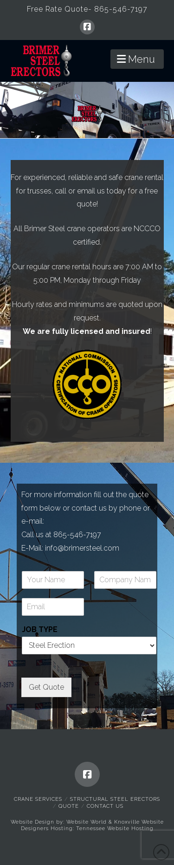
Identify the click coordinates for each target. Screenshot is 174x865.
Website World (86, 822)
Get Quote (46, 687)
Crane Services (38, 799)
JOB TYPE (40, 629)
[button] (137, 59)
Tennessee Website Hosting (115, 828)
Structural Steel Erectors (115, 799)
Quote (68, 806)
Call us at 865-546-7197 (61, 534)
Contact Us (105, 806)
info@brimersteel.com (82, 548)
